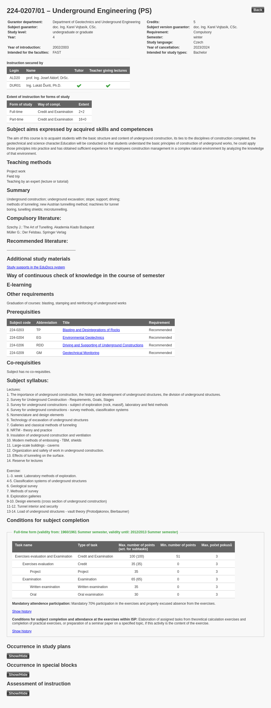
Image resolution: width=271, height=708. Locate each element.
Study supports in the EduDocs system (36, 267)
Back (257, 10)
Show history (22, 611)
